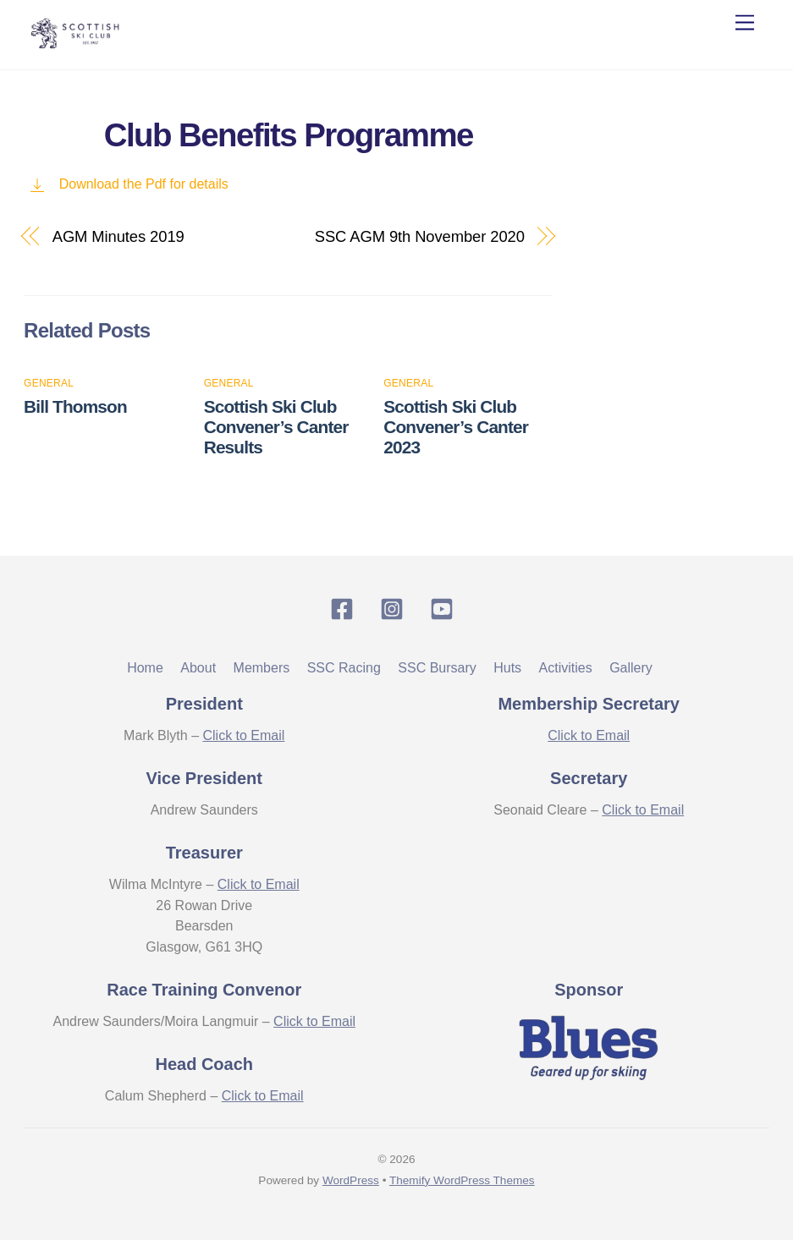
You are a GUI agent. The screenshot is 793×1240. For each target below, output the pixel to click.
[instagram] (395, 608)
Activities (565, 668)
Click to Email (243, 735)
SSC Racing (344, 668)
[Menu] (745, 23)
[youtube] (444, 608)
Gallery (631, 668)
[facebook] (345, 608)
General (49, 383)
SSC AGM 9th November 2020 (420, 236)
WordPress (350, 1180)
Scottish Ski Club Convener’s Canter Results (276, 427)
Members (262, 668)
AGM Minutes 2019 (118, 236)
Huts (507, 668)
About (198, 668)
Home (145, 668)
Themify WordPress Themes (462, 1180)
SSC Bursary (437, 668)
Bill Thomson (75, 406)
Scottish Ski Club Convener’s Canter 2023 (455, 427)
